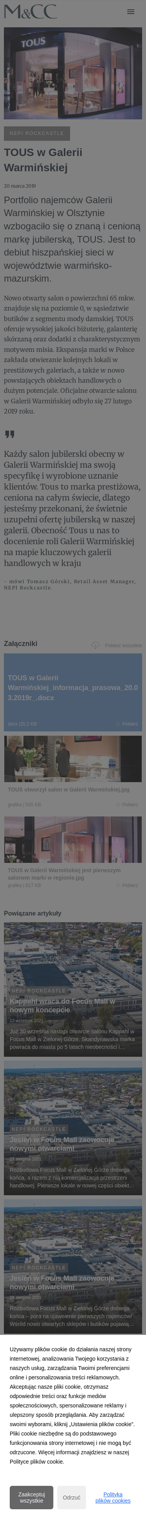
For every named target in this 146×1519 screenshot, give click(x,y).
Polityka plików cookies (112, 1497)
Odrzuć (71, 1497)
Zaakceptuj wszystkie (31, 1497)
